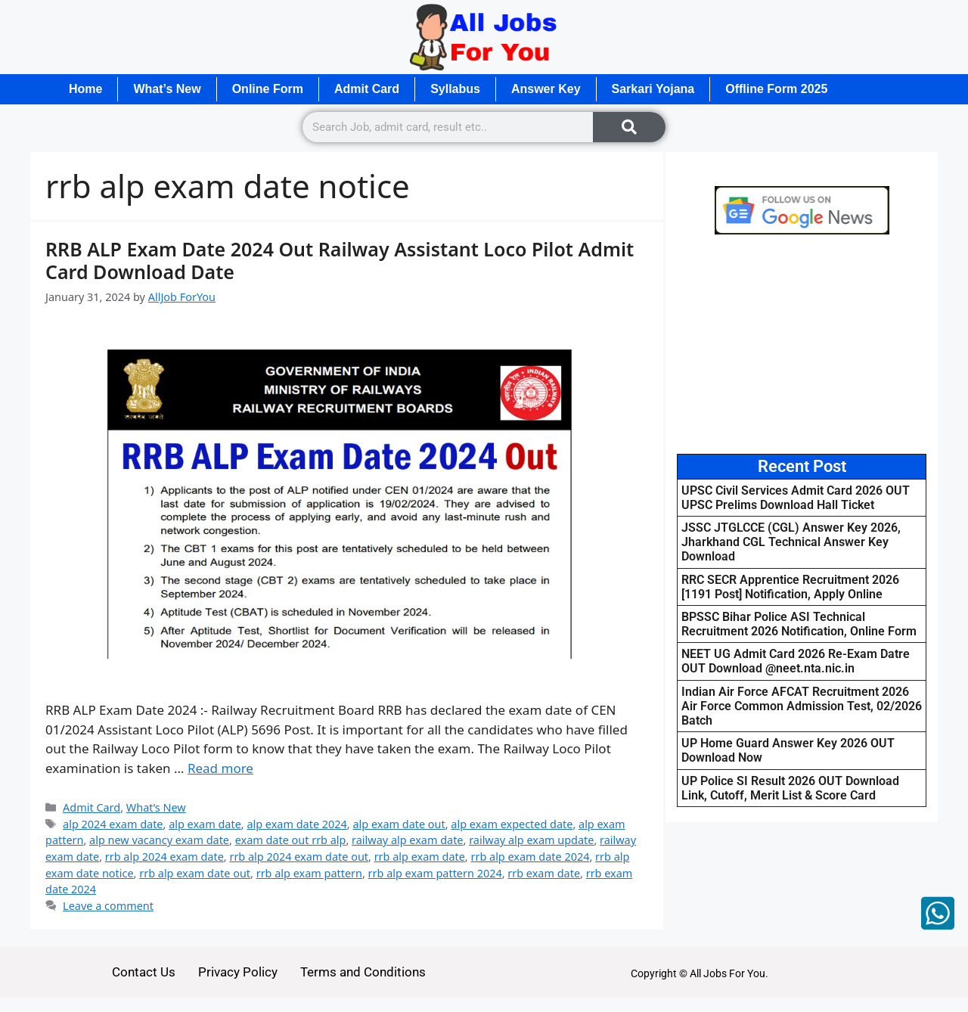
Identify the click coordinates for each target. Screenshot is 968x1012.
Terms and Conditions (363, 971)
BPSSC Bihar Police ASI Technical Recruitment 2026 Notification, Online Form (799, 624)
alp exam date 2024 (296, 824)
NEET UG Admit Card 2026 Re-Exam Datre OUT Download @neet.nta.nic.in (795, 661)
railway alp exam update (531, 840)
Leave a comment (108, 906)
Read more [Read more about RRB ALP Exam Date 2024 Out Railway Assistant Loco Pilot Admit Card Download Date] (220, 768)
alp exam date (205, 824)
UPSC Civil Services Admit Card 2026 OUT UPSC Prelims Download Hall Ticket (795, 497)
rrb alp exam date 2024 (529, 856)
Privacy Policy (238, 971)
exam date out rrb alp (290, 840)
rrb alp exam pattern (309, 873)
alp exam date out (398, 824)
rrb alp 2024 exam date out (298, 856)
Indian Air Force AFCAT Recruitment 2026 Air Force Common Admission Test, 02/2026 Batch (801, 706)
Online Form (267, 88)
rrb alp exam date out (194, 873)
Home (85, 88)
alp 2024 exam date (113, 824)
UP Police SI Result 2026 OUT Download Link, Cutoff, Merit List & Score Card (790, 788)
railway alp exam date (407, 840)
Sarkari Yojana (653, 88)
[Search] (629, 127)
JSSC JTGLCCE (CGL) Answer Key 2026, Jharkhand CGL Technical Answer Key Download (791, 541)
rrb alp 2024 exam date (164, 856)
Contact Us (143, 971)
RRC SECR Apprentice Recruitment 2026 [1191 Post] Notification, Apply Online (790, 587)
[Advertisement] (801, 344)
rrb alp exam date (419, 856)
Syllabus (455, 88)
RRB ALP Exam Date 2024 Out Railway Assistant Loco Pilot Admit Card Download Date (339, 260)
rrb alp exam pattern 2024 (435, 873)
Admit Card (366, 88)
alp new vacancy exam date (159, 840)
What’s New (166, 88)
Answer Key (546, 88)
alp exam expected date (511, 824)
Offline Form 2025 (776, 88)
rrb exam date (543, 873)
